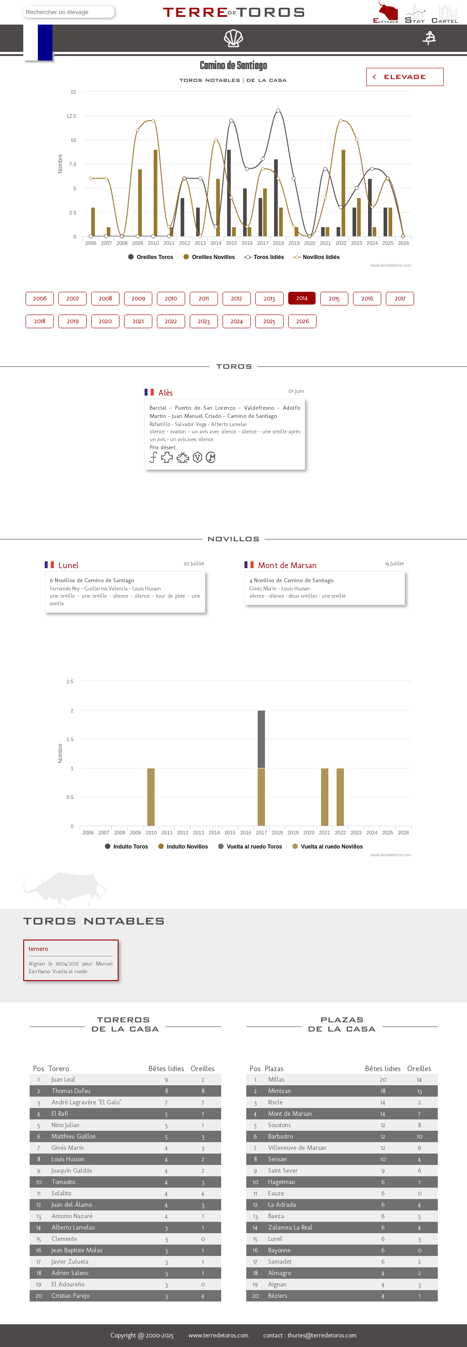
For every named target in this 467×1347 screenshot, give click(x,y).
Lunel (68, 565)
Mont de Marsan (287, 565)
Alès (165, 393)
